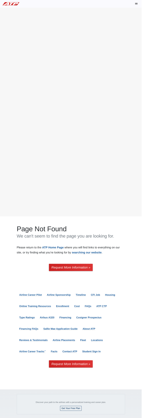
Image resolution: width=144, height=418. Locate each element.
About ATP (89, 328)
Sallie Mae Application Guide (60, 328)
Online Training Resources (35, 306)
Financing (65, 317)
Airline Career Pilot (30, 294)
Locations (97, 340)
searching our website (87, 252)
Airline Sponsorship (59, 294)
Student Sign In (91, 351)
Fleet (83, 340)
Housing (110, 294)
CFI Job (95, 294)
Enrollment (62, 306)
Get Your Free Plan (70, 408)
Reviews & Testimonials (33, 340)
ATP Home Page (53, 247)
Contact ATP (69, 351)
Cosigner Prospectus (88, 317)
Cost (77, 306)
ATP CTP (101, 306)
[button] (136, 4)
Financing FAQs (28, 328)
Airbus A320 (47, 317)
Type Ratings (27, 317)
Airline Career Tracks (32, 351)
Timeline (81, 294)
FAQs (88, 306)
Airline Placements (64, 340)
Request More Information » (70, 267)
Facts (54, 351)
